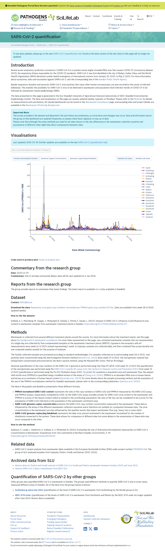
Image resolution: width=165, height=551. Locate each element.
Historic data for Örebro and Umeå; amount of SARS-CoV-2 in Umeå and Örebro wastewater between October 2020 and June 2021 (76, 465)
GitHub (74, 542)
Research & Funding (22, 28)
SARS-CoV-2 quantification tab (67, 53)
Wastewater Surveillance (97, 102)
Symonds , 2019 (70, 378)
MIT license (47, 542)
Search (140, 17)
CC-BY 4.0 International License (58, 539)
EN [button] (150, 16)
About (88, 16)
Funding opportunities (57, 522)
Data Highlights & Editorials (26, 24)
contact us (118, 5)
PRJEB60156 (139, 449)
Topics (113, 28)
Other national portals (20, 522)
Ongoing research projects (59, 525)
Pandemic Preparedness (73, 28)
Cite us (131, 17)
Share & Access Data (120, 24)
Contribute (107, 16)
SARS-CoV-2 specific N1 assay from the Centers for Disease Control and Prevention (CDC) (96, 369)
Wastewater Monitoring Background (42, 105)
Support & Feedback (20, 528)
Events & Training (118, 17)
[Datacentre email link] (95, 528)
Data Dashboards (70, 24)
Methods (138, 99)
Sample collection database (97, 519)
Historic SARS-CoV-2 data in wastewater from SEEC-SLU (41, 468)
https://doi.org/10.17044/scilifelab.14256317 (105, 324)
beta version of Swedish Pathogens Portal (89, 5)
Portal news (16, 519)
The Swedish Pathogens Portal (22, 45)
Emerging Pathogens (56, 519)
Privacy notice (16, 531)
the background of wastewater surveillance (37, 340)
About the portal (18, 516)
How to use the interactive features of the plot (31, 150)
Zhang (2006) (94, 375)
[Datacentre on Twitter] (90, 528)
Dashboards (41, 45)
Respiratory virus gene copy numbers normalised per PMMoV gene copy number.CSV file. (72, 307)
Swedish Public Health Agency (113, 79)
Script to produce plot (49, 259)
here (98, 289)
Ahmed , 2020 (87, 357)
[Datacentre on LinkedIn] (85, 528)
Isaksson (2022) (130, 381)
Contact (96, 16)
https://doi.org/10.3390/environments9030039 (33, 436)
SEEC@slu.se (26, 302)
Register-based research (58, 531)
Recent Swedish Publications (60, 528)
